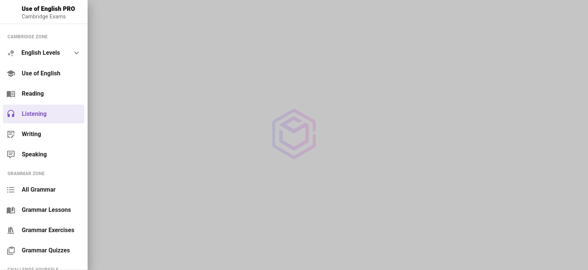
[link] (43, 73)
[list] (43, 95)
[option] (43, 53)
